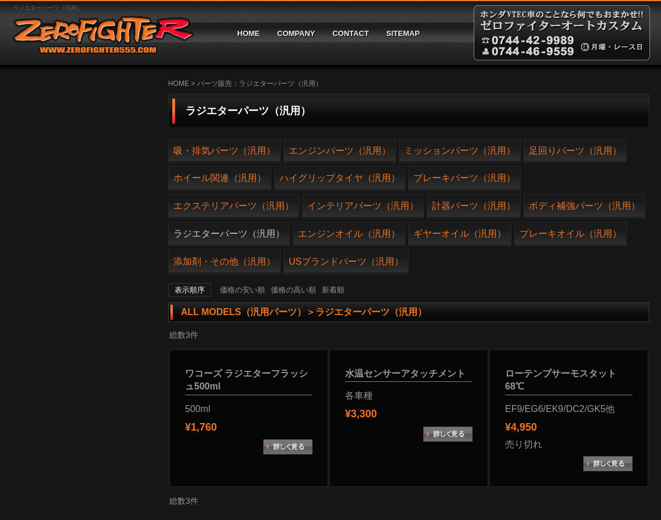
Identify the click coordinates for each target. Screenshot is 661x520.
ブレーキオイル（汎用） (571, 234)
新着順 (333, 290)
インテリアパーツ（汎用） (363, 206)
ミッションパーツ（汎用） (459, 151)
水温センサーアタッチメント (405, 373)
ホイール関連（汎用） (219, 178)
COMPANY (296, 33)
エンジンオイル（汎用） (349, 234)
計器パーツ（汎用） (473, 206)
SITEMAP (403, 33)
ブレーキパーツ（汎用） (464, 178)
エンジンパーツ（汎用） (340, 151)
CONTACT (350, 33)
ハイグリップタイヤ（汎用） (339, 178)
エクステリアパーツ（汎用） (233, 206)
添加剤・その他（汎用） (224, 261)
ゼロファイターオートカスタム (98, 32)
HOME (248, 33)
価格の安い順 (242, 290)
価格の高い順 (293, 290)
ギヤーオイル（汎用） (459, 234)
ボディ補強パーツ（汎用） (584, 206)
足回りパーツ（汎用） (575, 151)
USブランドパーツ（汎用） (346, 261)
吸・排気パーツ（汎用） (224, 151)
